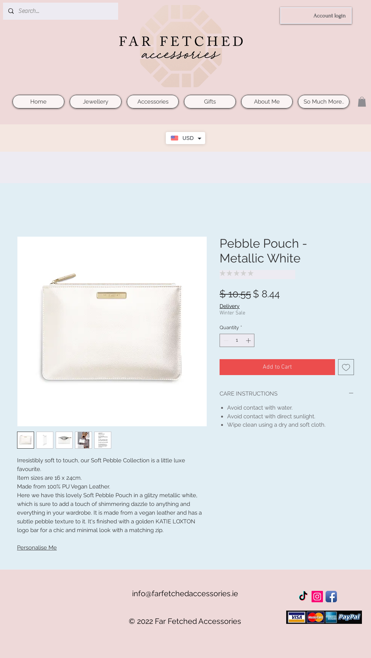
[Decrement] (225, 340)
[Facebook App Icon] (331, 596)
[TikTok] (303, 596)
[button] (362, 102)
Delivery (230, 306)
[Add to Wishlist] (346, 367)
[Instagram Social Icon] (317, 596)
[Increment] (249, 340)
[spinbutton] (237, 340)
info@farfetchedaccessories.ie (185, 593)
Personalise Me (37, 547)
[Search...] (60, 11)
